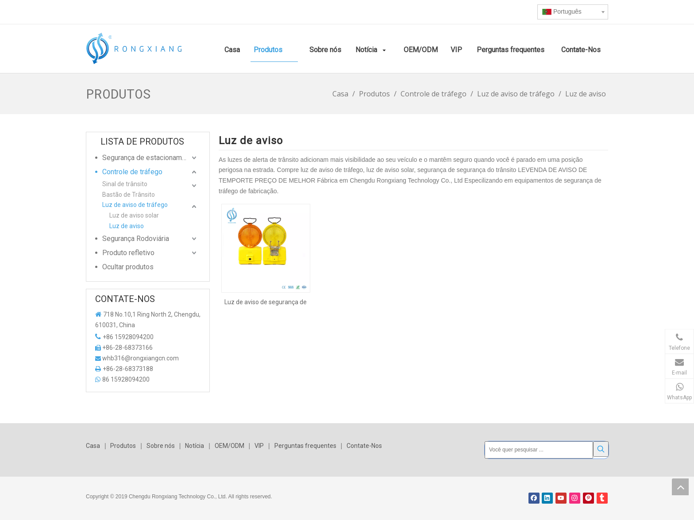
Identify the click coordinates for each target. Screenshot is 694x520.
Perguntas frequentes (305, 445)
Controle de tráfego (132, 172)
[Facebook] (534, 498)
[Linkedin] (547, 498)
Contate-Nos (364, 445)
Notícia (194, 445)
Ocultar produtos (128, 267)
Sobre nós (161, 445)
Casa (93, 445)
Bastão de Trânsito (128, 194)
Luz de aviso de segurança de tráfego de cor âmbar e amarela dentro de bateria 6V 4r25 (265, 302)
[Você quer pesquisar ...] (539, 450)
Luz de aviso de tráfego (135, 204)
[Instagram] (574, 498)
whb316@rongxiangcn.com (140, 358)
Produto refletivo (128, 253)
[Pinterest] (588, 498)
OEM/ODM (229, 445)
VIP (259, 445)
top (680, 486)
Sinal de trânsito (124, 183)
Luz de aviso (126, 225)
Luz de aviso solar (134, 215)
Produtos (123, 445)
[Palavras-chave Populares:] (601, 449)
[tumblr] (602, 498)
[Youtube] (561, 498)
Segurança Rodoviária (135, 238)
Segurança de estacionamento (149, 157)
